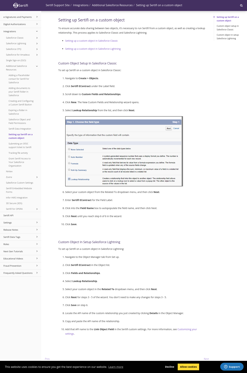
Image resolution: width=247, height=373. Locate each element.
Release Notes (21, 229)
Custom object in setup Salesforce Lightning (228, 36)
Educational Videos (21, 258)
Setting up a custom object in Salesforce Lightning (93, 48)
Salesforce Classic (22, 38)
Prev (47, 358)
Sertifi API (8, 215)
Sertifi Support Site (58, 5)
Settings (21, 222)
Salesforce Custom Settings (19, 182)
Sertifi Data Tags (21, 237)
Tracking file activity (18, 152)
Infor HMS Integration (17, 197)
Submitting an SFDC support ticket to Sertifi (20, 145)
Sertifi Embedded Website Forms (19, 190)
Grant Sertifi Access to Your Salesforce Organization (20, 162)
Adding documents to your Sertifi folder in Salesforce (19, 92)
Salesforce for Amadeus (22, 55)
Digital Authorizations (21, 24)
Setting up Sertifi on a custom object (21, 136)
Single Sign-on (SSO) (16, 60)
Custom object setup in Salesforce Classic (228, 28)
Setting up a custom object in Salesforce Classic (91, 40)
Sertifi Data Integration (20, 128)
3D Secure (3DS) (14, 203)
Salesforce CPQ (22, 49)
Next (206, 358)
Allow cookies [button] (188, 366)
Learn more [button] (115, 367)
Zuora (22, 177)
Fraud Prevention (21, 265)
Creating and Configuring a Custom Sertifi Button (21, 102)
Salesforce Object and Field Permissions (19, 121)
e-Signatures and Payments (21, 17)
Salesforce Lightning (22, 43)
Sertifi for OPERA (22, 209)
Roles (21, 244)
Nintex (9, 171)
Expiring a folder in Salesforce (18, 112)
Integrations (21, 31)
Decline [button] (169, 366)
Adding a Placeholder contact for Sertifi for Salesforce (19, 79)
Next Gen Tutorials (21, 251)
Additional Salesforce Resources (22, 67)
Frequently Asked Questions (21, 273)
